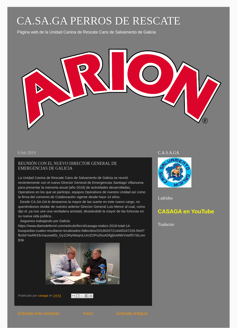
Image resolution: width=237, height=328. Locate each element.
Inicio (88, 313)
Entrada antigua (132, 313)
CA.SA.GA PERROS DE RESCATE (99, 21)
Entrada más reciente (38, 313)
